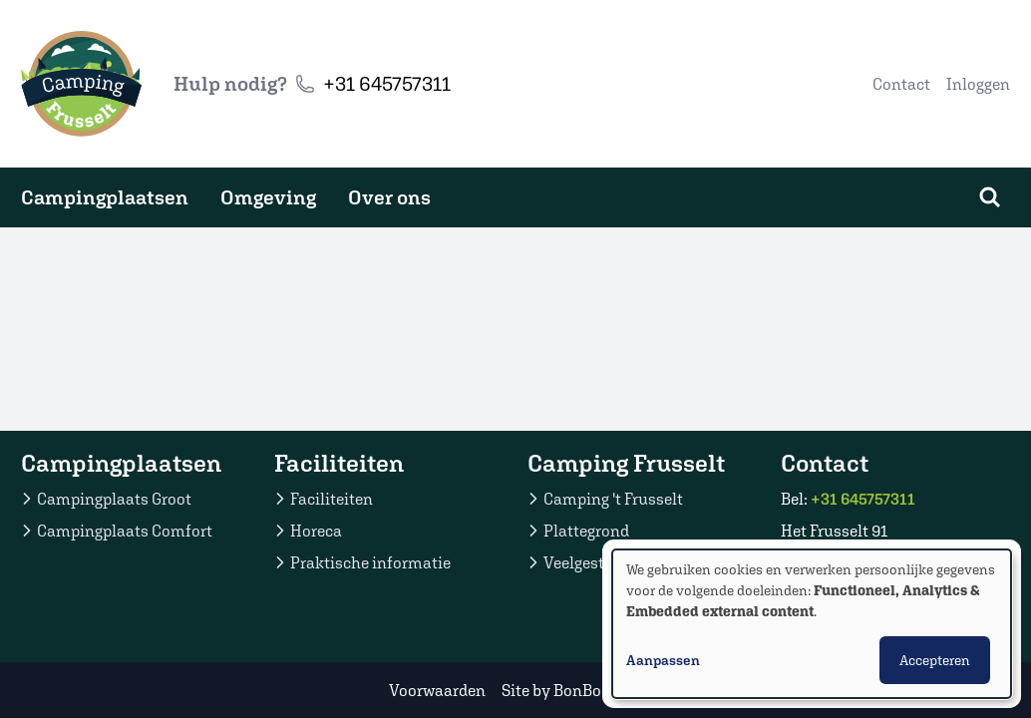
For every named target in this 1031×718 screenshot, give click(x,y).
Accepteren (934, 660)
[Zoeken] (990, 197)
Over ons (389, 196)
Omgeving (268, 196)
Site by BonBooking (572, 690)
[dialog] (811, 623)
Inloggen (978, 84)
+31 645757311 (387, 83)
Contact (901, 84)
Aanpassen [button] (663, 660)
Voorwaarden (437, 690)
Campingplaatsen (104, 196)
